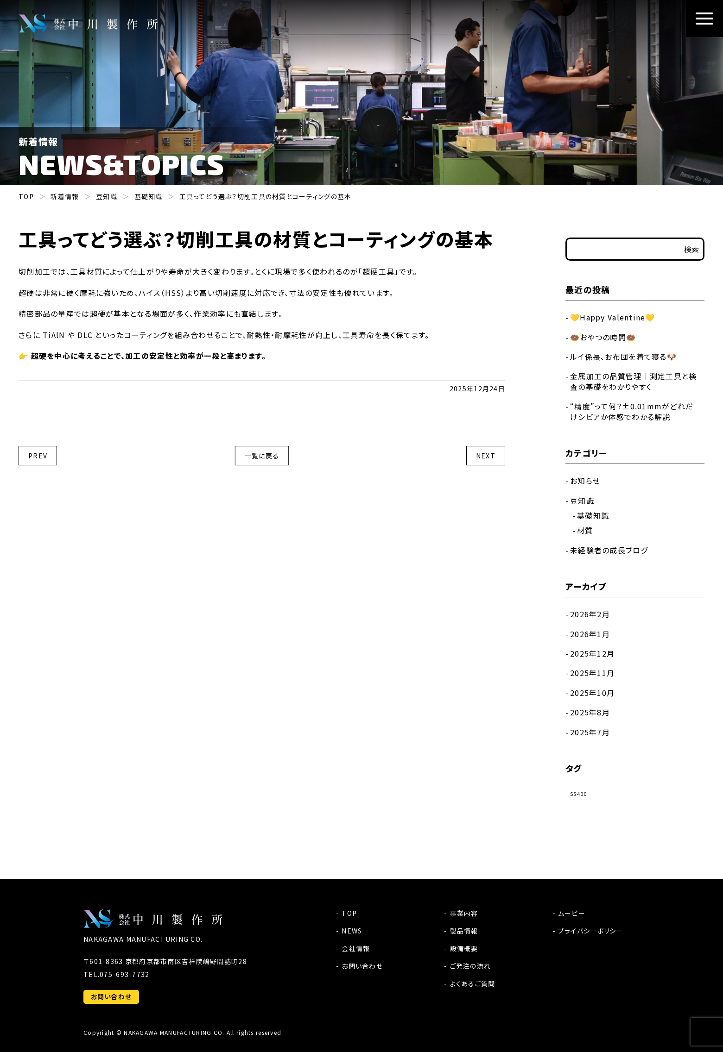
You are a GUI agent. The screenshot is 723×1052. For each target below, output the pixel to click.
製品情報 (464, 930)
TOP (349, 913)
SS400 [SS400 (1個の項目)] (578, 793)
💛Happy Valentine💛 (612, 317)
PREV (37, 455)
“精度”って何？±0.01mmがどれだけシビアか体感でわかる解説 (631, 411)
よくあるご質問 (472, 983)
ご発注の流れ (470, 966)
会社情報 (356, 948)
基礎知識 (593, 515)
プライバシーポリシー (590, 930)
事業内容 (464, 913)
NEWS (352, 930)
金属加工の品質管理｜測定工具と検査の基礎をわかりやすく (633, 381)
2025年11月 (592, 672)
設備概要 (464, 948)
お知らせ (585, 480)
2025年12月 (592, 653)
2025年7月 (590, 732)
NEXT (485, 455)
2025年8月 (590, 712)
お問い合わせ (111, 996)
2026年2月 (590, 614)
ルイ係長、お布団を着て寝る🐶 (623, 356)
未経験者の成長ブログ (609, 550)
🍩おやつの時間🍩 (603, 337)
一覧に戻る (262, 455)
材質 (585, 530)
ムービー (571, 913)
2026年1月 (590, 633)
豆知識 (582, 500)
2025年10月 (592, 692)
